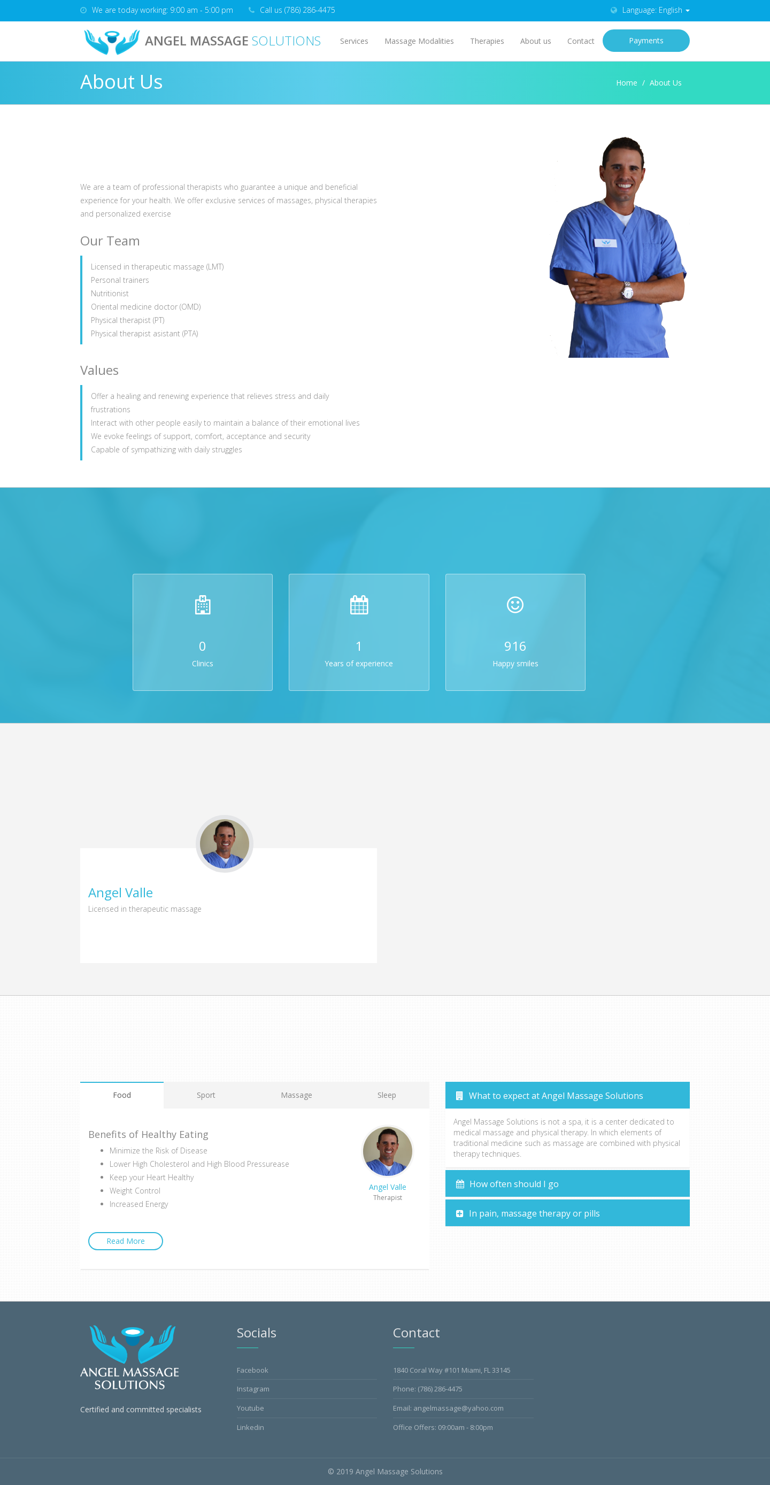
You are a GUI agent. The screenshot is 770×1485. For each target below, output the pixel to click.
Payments (646, 40)
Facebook (252, 1370)
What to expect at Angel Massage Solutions (549, 1096)
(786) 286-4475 (440, 1389)
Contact (581, 41)
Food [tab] (122, 1095)
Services (354, 41)
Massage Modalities (419, 41)
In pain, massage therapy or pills (528, 1213)
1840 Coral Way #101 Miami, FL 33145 (452, 1370)
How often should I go (507, 1184)
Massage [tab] (296, 1095)
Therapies (487, 41)
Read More (125, 1241)
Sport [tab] (206, 1095)
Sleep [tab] (387, 1095)
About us (535, 41)
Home (626, 83)
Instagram (253, 1389)
